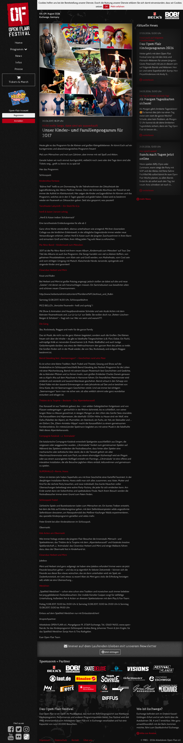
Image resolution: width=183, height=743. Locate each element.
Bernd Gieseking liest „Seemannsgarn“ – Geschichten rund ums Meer (72, 358)
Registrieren (19, 115)
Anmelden (18, 121)
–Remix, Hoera (53, 471)
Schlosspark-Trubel (48, 500)
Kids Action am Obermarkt (52, 533)
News (18, 56)
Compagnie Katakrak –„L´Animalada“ (57, 436)
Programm (18, 49)
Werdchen (44, 585)
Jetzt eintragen (110, 652)
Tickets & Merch (18, 80)
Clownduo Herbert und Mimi (53, 270)
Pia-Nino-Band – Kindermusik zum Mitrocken (61, 245)
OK (106, 6)
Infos (18, 62)
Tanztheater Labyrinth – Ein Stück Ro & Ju (59, 206)
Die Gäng (43, 323)
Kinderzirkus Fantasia (49, 180)
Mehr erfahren (117, 6)
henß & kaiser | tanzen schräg (53, 211)
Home (18, 42)
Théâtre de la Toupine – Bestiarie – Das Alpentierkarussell (67, 400)
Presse (19, 69)
